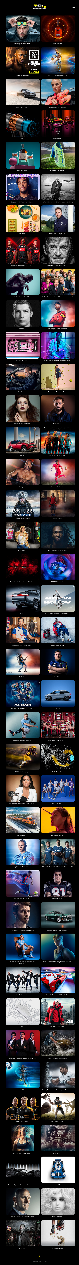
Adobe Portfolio (43, 1261)
